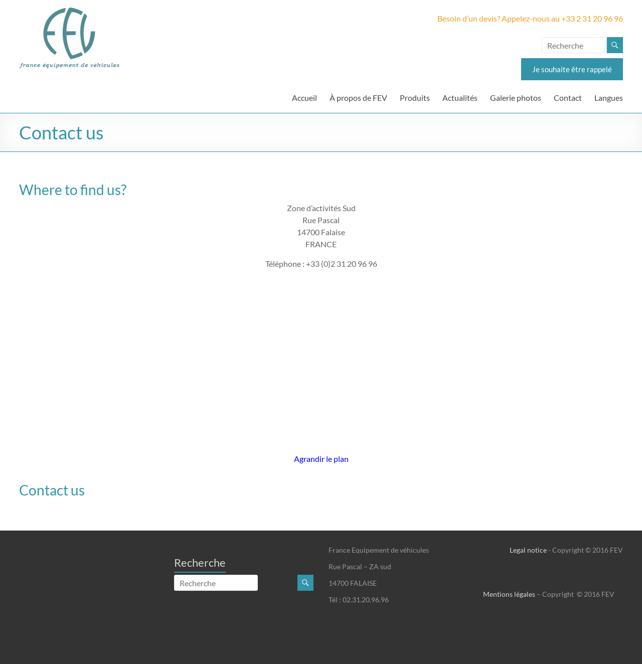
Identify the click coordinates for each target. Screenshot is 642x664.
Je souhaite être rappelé (572, 69)
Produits (415, 97)
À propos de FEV (358, 97)
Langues (608, 97)
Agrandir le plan (321, 458)
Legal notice (528, 550)
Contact (568, 97)
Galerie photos (515, 97)
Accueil (304, 97)
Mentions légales (509, 594)
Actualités (459, 97)
